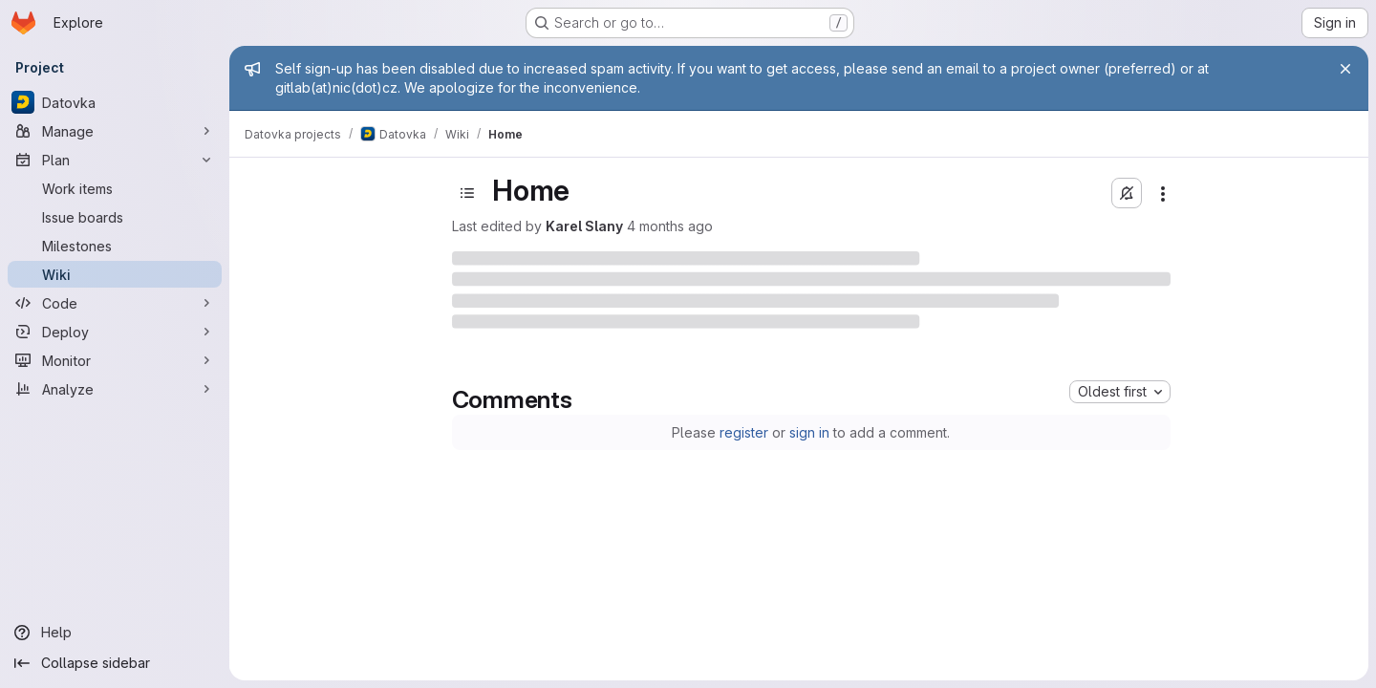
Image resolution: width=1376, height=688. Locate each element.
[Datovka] (115, 102)
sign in (809, 432)
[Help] (115, 632)
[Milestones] (115, 245)
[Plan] (115, 159)
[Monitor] (115, 360)
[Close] (1345, 68)
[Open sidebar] (467, 193)
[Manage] (115, 131)
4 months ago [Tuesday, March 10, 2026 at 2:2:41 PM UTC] (670, 226)
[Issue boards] (115, 217)
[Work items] (115, 188)
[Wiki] (115, 274)
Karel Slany (584, 226)
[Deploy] (115, 331)
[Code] (115, 303)
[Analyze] (115, 389)
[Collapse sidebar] (115, 663)
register (744, 432)
